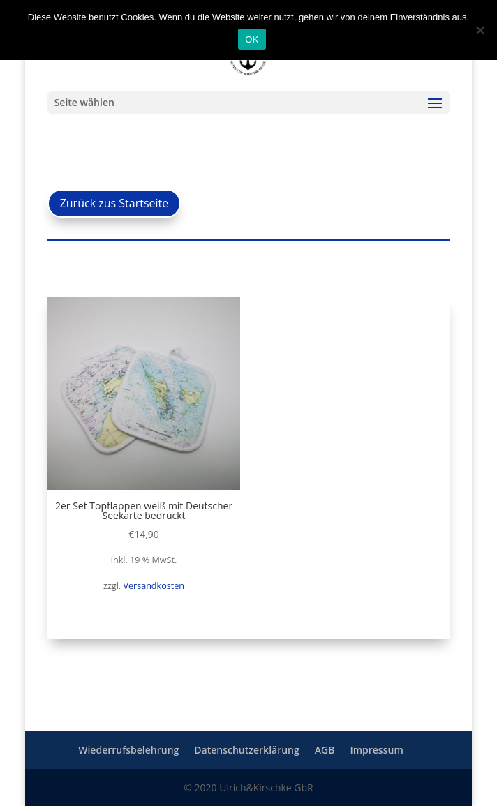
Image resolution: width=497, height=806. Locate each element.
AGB (325, 749)
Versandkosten (153, 586)
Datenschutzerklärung (246, 749)
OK (251, 39)
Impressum (376, 749)
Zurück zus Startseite (114, 203)
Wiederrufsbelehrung (128, 749)
